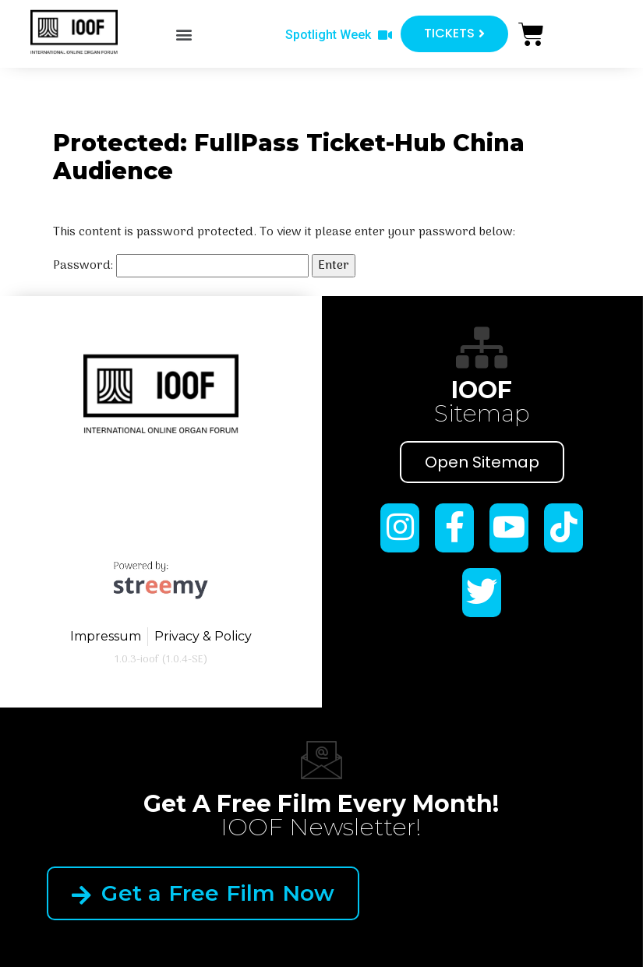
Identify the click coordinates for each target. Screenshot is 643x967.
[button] (184, 35)
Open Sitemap (482, 462)
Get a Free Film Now (203, 893)
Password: (181, 265)
